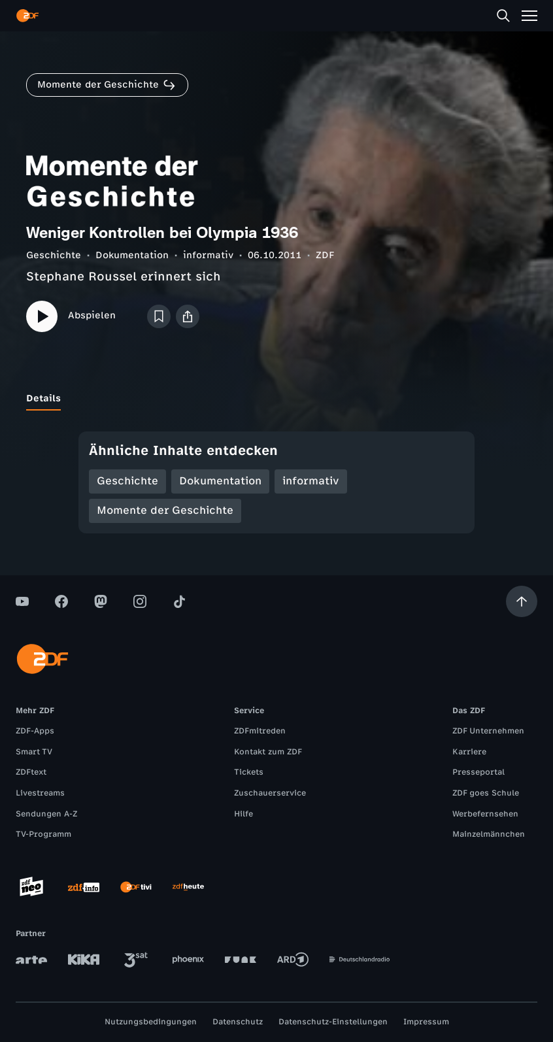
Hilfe (243, 813)
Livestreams (40, 793)
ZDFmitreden (260, 730)
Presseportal (478, 772)
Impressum (426, 1021)
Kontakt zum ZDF (268, 751)
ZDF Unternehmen (488, 730)
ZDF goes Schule (485, 793)
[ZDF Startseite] (27, 15)
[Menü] (529, 16)
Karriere (469, 751)
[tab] (43, 399)
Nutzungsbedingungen (151, 1021)
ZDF (325, 255)
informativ (208, 255)
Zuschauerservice (270, 793)
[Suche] (503, 16)
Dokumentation (132, 255)
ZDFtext (31, 772)
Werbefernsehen (485, 813)
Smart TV (34, 751)
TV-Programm (43, 834)
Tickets (248, 772)
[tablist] (276, 399)
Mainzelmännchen (488, 834)
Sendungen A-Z (46, 813)
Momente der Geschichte (165, 510)
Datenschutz (237, 1021)
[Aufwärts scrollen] (521, 601)
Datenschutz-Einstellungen (333, 1021)
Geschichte (53, 255)
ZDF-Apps (35, 730)
